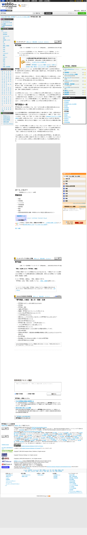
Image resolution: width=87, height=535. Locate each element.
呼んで (40, 311)
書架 (35, 120)
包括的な (20, 332)
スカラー (49, 64)
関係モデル (33, 271)
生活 (4, 51)
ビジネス (5, 32)
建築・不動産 (6, 45)
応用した (47, 332)
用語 (41, 70)
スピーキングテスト (8, 123)
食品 (4, 60)
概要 (67, 200)
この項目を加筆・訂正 (51, 222)
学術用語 (20, 200)
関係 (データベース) (54, 271)
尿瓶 (19, 317)
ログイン (72, 0)
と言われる (29, 338)
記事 (22, 268)
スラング (25, 83)
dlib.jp (35, 66)
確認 (67, 188)
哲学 (45, 273)
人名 (4, 62)
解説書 (30, 96)
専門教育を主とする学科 (70, 104)
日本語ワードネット (18, 461)
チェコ (45, 218)
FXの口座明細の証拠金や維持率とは (25, 401)
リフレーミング (33, 311)
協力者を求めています (28, 224)
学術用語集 (21, 204)
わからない (32, 320)
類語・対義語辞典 (10, 0)
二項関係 (37, 273)
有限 (67, 181)
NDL (32, 66)
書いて (25, 322)
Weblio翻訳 (71, 479)
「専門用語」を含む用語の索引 (23, 416)
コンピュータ (6, 36)
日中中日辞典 (27, 0)
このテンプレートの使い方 (39, 62)
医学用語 (66, 92)
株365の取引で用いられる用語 (23, 407)
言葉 (37, 70)
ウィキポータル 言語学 (41, 224)
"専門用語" (34, 64)
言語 (51, 112)
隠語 (16, 83)
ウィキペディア (20, 41)
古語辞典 (41, 0)
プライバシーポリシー (11, 480)
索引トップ (29, 41)
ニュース (40, 64)
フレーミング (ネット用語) (71, 74)
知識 (33, 340)
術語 (25, 307)
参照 (42, 273)
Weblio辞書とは (9, 474)
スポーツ (5, 57)
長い (19, 336)
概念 (43, 76)
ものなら (51, 332)
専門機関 (66, 109)
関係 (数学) (30, 273)
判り (27, 315)
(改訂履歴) (33, 428)
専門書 (66, 106)
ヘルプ (84, 0)
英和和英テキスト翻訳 (23, 380)
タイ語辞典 (71, 486)
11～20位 (71, 176)
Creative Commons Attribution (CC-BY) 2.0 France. (32, 446)
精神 (36, 332)
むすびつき (43, 271)
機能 (38, 332)
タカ (33, 338)
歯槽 (20, 309)
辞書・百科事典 (11, 16)
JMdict (23, 466)
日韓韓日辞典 (34, 0)
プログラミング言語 (38, 114)
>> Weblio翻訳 (82, 206)
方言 (4, 64)
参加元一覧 (83, 10)
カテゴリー (46, 41)
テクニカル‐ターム (69, 69)
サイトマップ (9, 482)
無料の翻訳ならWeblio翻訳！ (24, 5)
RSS (49, 496)
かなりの (29, 340)
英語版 (21, 275)
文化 (4, 49)
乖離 (67, 191)
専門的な (66, 118)
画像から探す (25, 476)
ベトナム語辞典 (72, 488)
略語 (19, 208)
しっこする (67, 87)
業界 (18, 70)
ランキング (40, 41)
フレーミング (67, 77)
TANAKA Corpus (5, 444)
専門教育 (66, 102)
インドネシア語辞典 (73, 485)
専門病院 (66, 113)
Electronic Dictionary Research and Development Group (59, 466)
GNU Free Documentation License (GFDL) (33, 431)
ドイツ (29, 218)
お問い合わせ (40, 474)
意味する (20, 334)
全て (2, 30)
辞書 (3, 0)
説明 (44, 328)
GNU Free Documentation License (39, 427)
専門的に (66, 120)
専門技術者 (67, 100)
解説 (36, 268)
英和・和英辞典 (19, 0)
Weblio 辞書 (78, 0)
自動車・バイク (6, 39)
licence (28, 468)
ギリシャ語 (28, 303)
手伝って (33, 317)
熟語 (17, 78)
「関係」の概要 (43, 280)
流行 (19, 330)
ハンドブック (36, 96)
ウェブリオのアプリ (26, 474)
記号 (3, 111)
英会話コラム (6, 116)
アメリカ (40, 218)
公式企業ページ (57, 474)
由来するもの (35, 303)
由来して (37, 324)
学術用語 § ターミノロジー (25, 192)
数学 (60, 271)
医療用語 (66, 94)
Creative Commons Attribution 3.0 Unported (30, 448)
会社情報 (55, 476)
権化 (67, 183)
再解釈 (20, 311)
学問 (56, 69)
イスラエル (34, 218)
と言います (52, 317)
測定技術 (31, 332)
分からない (33, 313)
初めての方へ (77, 10)
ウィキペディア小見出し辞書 (22, 16)
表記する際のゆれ (45, 212)
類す (35, 338)
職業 (39, 69)
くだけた (32, 328)
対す (40, 338)
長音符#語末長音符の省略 (24, 212)
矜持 (67, 196)
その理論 (40, 328)
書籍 (45, 64)
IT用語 (17, 271)
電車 (4, 38)
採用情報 (55, 477)
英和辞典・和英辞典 (73, 477)
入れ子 (24, 137)
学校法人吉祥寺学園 (70, 186)
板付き (66, 90)
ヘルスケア (5, 53)
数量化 (42, 332)
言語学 (27, 222)
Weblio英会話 (6, 118)
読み (40, 322)
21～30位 (77, 176)
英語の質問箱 (6, 119)
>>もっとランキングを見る (79, 203)
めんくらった (29, 326)
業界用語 (20, 206)
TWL (48, 66)
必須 (67, 193)
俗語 (21, 83)
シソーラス (21, 202)
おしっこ (24, 317)
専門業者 (66, 107)
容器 (31, 137)
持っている (30, 318)
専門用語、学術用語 (69, 84)
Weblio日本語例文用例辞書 (24, 296)
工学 (4, 43)
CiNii (53, 64)
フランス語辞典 (72, 483)
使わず (27, 328)
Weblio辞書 (21, 429)
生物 (4, 59)
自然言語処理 (31, 112)
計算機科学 (22, 112)
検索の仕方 (8, 476)
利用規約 (8, 479)
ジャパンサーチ (42, 66)
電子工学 (20, 320)
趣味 (4, 55)
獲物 (22, 338)
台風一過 (68, 178)
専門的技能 (67, 122)
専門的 (66, 115)
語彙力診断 (6, 121)
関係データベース (25, 271)
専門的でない (67, 116)
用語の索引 (34, 41)
